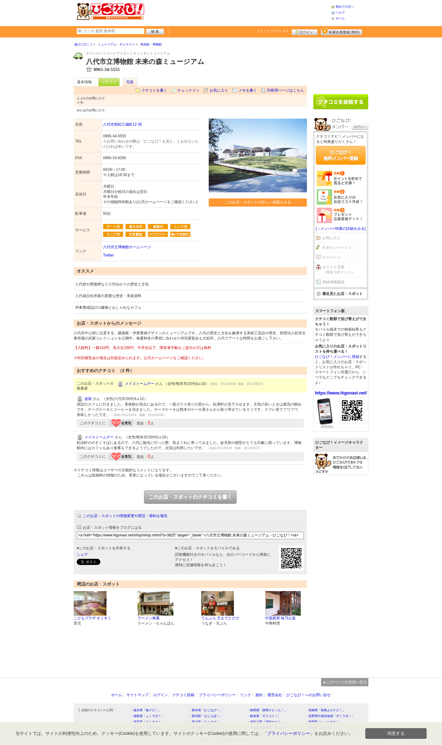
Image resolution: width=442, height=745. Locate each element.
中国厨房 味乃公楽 (280, 618)
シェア (82, 554)
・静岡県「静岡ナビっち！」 (267, 710)
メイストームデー (139, 384)
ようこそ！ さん (273, 31)
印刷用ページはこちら (285, 90)
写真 (130, 82)
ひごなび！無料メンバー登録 (341, 155)
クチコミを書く (154, 90)
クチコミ (109, 82)
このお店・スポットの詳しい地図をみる (258, 202)
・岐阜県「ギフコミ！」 (264, 716)
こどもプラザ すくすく (92, 618)
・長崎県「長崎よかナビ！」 (325, 710)
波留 (88, 399)
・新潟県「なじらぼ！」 (206, 716)
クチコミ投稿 (183, 695)
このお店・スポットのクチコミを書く (190, 497)
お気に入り (219, 90)
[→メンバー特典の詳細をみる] (341, 228)
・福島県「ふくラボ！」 (147, 716)
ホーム (340, 18)
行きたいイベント (337, 247)
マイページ (331, 257)
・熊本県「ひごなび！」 (206, 710)
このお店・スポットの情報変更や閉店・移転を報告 (125, 516)
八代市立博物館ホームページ (127, 247)
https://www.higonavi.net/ (341, 392)
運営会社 (274, 695)
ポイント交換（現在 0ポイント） (338, 269)
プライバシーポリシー (217, 695)
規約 (259, 695)
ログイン (305, 31)
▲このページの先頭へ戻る (345, 682)
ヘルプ (340, 12)
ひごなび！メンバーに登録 (337, 357)
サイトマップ (137, 695)
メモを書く (247, 90)
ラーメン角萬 (149, 618)
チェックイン (188, 90)
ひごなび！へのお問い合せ (308, 695)
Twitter (108, 255)
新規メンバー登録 (341, 31)
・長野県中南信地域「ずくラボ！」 (330, 716)
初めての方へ (344, 6)
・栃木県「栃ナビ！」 (145, 710)
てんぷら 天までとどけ (220, 618)
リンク (245, 695)
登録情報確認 (333, 282)
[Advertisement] (237, 12)
